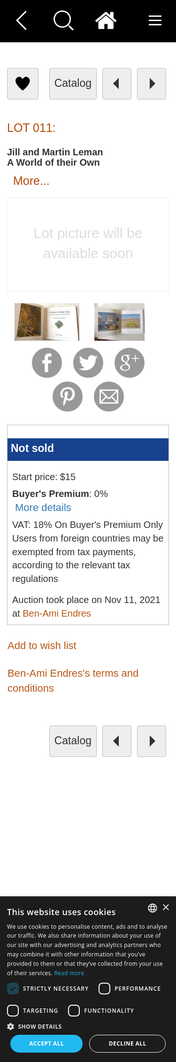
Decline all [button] (127, 1043)
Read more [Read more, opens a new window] (69, 973)
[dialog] (88, 979)
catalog (73, 83)
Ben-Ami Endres (57, 613)
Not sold (32, 448)
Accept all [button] (46, 1043)
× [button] (165, 907)
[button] (88, 1026)
